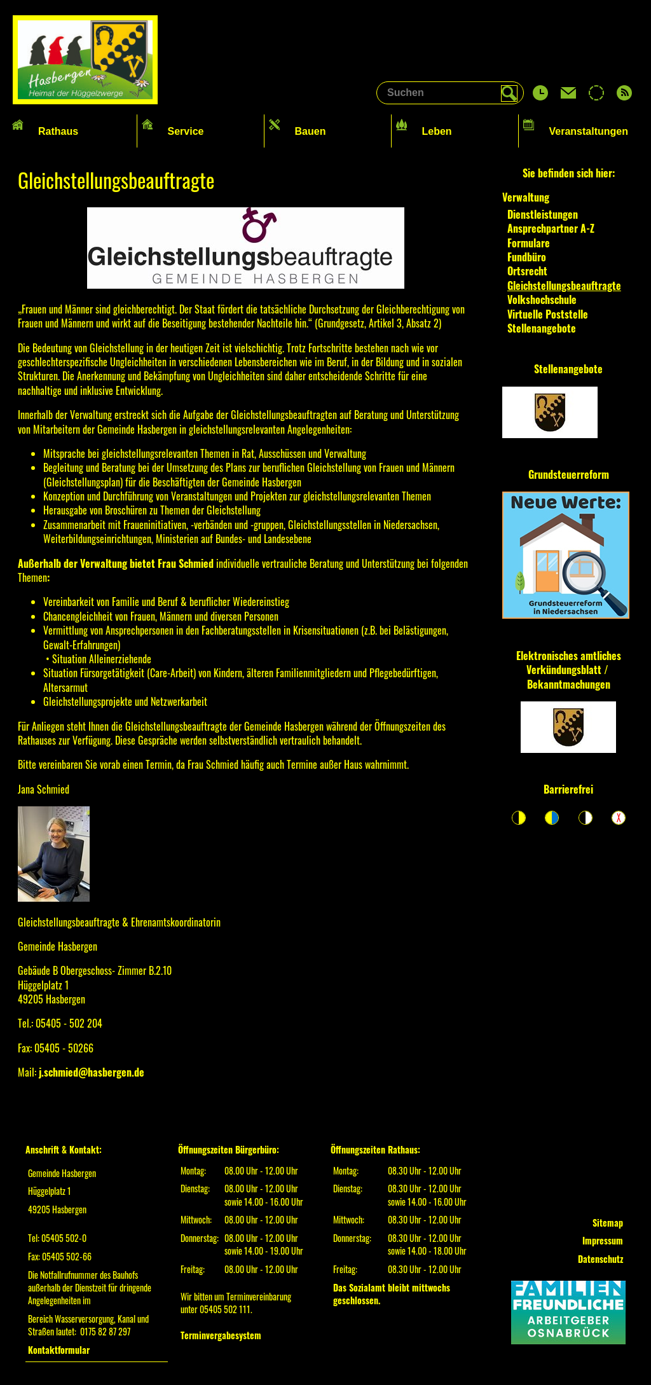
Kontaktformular (59, 1349)
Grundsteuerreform (568, 474)
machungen (586, 684)
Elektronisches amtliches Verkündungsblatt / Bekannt (568, 670)
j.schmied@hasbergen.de (91, 1072)
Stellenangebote (568, 368)
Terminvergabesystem (221, 1335)
